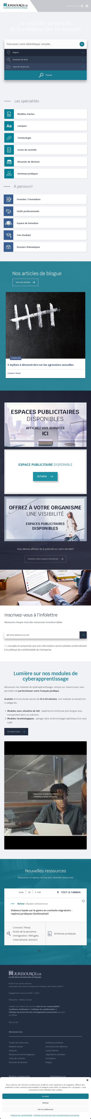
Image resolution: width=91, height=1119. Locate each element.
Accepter (45, 1096)
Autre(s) (33, 939)
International (20, 939)
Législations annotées (55, 1054)
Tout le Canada (70, 892)
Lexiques (13, 1050)
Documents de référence (57, 1046)
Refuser (45, 1103)
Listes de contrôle (17, 1058)
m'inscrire (84, 635)
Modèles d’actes (16, 1046)
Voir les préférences (46, 1109)
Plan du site (13, 1022)
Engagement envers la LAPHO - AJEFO (24, 993)
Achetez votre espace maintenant (43, 559)
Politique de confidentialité (21, 1115)
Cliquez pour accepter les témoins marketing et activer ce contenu (45, 795)
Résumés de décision (18, 1062)
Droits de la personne (24, 931)
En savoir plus (14, 731)
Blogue (49, 1062)
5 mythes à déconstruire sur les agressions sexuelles (41, 364)
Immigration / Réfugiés (25, 935)
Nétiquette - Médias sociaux (20, 1000)
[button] (87, 1080)
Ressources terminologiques (22, 1054)
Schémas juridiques (65, 933)
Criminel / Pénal (14, 373)
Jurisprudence (52, 1050)
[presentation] (38, 951)
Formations (51, 1058)
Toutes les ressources (19, 1042)
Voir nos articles (23, 282)
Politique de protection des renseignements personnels (56, 1115)
